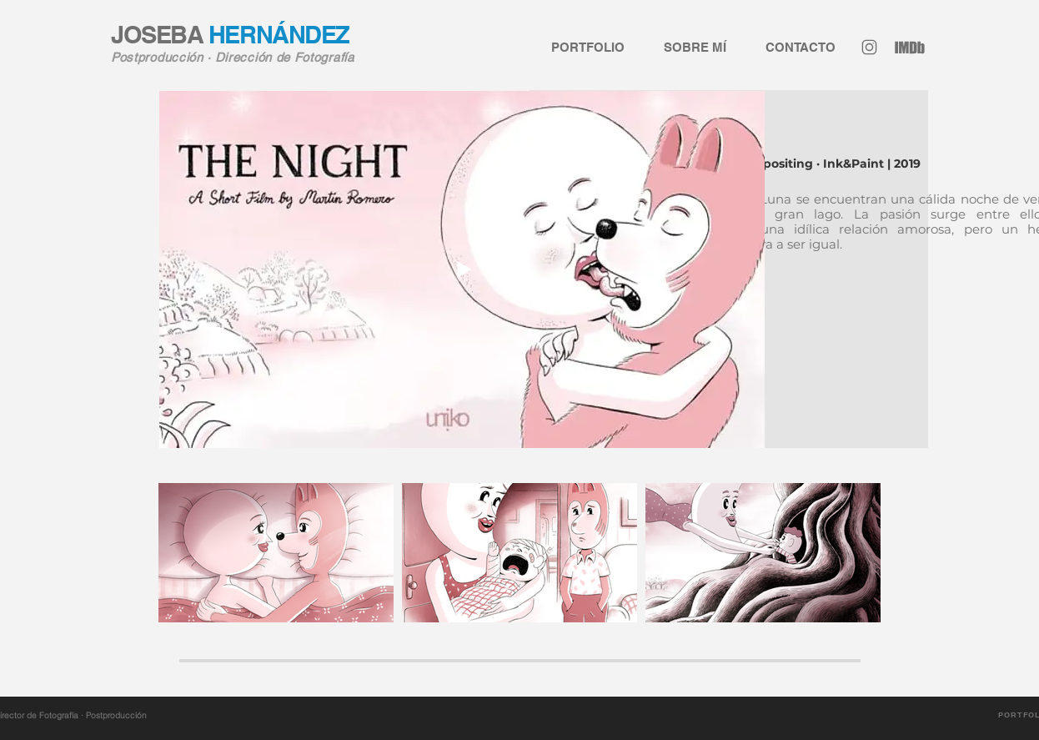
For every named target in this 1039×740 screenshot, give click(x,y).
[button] (789, 47)
